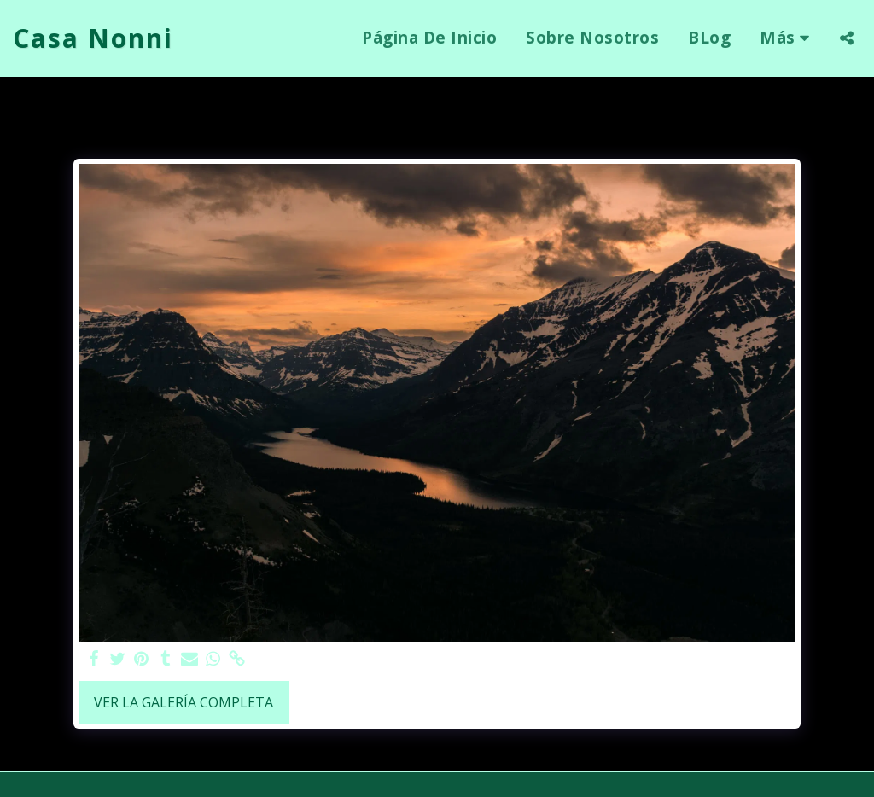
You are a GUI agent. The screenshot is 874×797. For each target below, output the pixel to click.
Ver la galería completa (183, 702)
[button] (846, 38)
